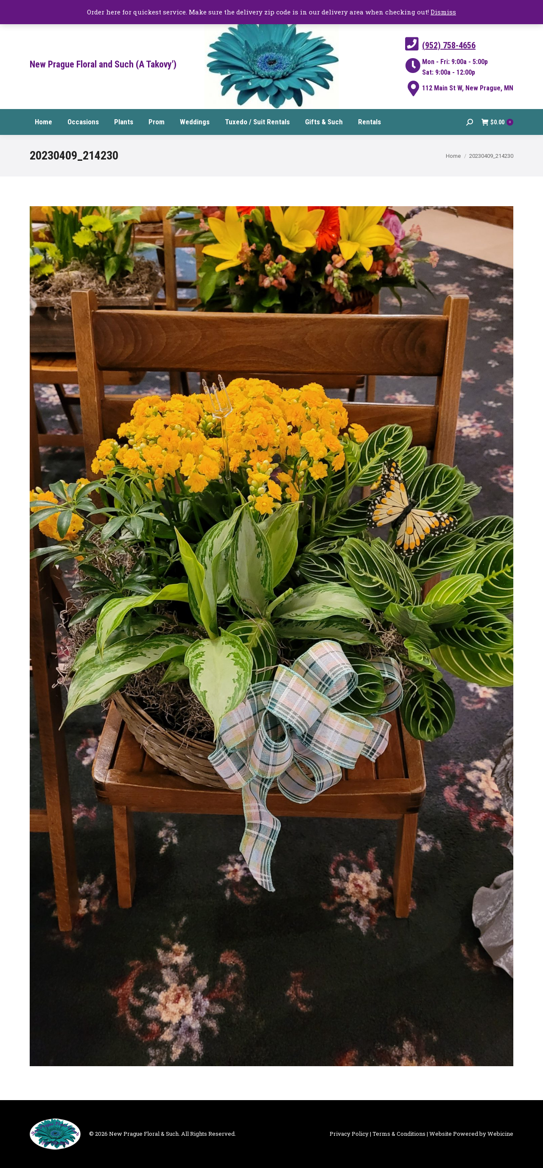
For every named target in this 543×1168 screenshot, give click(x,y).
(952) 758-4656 (449, 45)
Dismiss (443, 12)
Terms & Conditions (398, 1133)
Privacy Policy (349, 1133)
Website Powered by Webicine (471, 1133)
